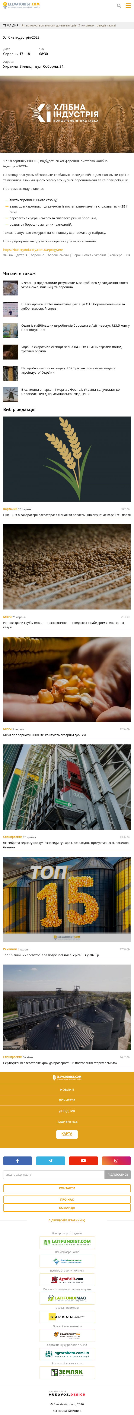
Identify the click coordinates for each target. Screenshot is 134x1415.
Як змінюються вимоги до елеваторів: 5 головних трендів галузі (69, 25)
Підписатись (118, 1175)
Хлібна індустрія (15, 255)
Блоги (7, 617)
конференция (120, 255)
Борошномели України (89, 255)
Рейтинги (10, 949)
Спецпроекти (12, 837)
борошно (37, 255)
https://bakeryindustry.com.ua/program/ (33, 249)
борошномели (58, 255)
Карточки (10, 509)
